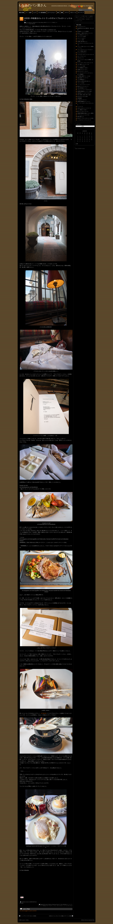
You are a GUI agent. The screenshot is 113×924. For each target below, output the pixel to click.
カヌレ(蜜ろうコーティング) (83, 64)
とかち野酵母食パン (81, 79)
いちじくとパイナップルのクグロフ (84, 89)
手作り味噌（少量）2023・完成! (84, 94)
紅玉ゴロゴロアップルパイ (82, 71)
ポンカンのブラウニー (81, 52)
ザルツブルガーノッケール (62, 905)
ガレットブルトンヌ (81, 56)
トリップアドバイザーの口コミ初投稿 (27, 916)
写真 (30, 23)
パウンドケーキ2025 (81, 36)
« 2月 (77, 143)
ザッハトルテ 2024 (81, 66)
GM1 (27, 22)
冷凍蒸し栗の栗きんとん (82, 41)
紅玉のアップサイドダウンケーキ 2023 (85, 118)
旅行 (58, 12)
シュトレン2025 (80, 39)
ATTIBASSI (43, 713)
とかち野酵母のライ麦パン (82, 67)
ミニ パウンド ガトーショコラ (83, 84)
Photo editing (40, 22)
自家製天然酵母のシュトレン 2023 (84, 91)
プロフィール (73, 12)
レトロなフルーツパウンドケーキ (84, 120)
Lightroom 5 (30, 22)
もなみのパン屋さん (32, 5)
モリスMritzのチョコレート (82, 34)
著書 (62, 12)
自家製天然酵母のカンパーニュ (83, 101)
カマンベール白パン (81, 38)
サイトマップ (81, 12)
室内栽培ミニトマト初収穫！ (83, 31)
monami (26, 901)
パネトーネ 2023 (80, 82)
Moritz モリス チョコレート (83, 86)
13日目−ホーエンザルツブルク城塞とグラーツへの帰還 (61, 916)
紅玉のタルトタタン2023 (82, 96)
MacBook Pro (35, 22)
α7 (46, 22)
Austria (46, 904)
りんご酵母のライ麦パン (82, 109)
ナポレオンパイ (80, 57)
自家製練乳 (79, 98)
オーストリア (69, 904)
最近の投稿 (21, 12)
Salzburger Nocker (55, 904)
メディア (67, 12)
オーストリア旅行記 (51, 22)
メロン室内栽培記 (42, 12)
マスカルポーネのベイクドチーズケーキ (85, 54)
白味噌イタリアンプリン (82, 69)
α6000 (45, 22)
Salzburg (50, 904)
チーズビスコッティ (81, 26)
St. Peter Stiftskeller (63, 904)
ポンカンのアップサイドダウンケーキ (85, 62)
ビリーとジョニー (52, 12)
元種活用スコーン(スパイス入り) (84, 93)
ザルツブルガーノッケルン (51, 905)
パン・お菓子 (29, 12)
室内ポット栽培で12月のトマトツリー (85, 33)
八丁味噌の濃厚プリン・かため (83, 76)
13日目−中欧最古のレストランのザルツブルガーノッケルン (48, 19)
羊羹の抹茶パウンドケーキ (82, 77)
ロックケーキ (80, 106)
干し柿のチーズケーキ (81, 99)
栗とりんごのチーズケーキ (82, 111)
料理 (32, 23)
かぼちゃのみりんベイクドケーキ (84, 108)
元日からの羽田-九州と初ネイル (83, 81)
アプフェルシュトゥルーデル (83, 114)
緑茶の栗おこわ (80, 116)
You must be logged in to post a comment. (28, 910)
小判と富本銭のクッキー (82, 88)
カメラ (34, 12)
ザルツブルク (69, 905)
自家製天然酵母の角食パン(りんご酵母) (85, 113)
